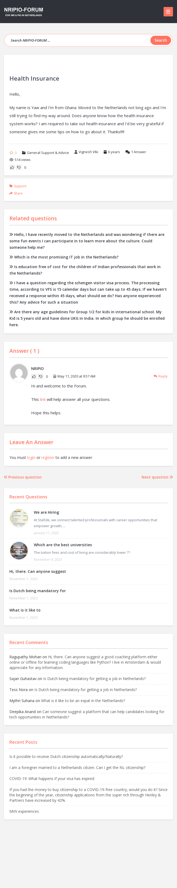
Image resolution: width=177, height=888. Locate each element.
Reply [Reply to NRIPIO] (161, 376)
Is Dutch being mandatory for (37, 590)
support (20, 186)
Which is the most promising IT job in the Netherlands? (63, 257)
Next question (157, 477)
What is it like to (25, 610)
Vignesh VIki (86, 151)
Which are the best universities (63, 544)
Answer (135, 151)
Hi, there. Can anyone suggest (37, 571)
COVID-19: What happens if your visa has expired (51, 778)
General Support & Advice (48, 152)
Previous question (23, 477)
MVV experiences (24, 811)
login (31, 457)
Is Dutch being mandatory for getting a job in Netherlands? (94, 678)
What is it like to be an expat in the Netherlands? (83, 700)
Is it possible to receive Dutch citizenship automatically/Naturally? (66, 756)
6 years (114, 151)
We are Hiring (46, 512)
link (43, 399)
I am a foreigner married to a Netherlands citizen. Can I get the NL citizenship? (77, 767)
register (48, 457)
